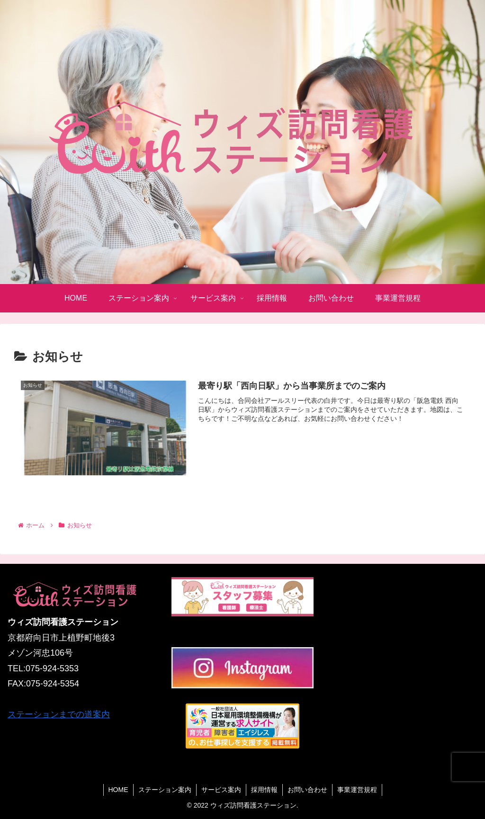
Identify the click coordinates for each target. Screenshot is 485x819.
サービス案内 (221, 789)
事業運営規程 (357, 789)
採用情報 (264, 789)
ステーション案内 (164, 789)
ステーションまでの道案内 (59, 714)
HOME (118, 789)
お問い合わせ (307, 789)
